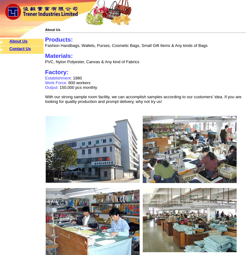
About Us (18, 41)
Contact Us (20, 48)
